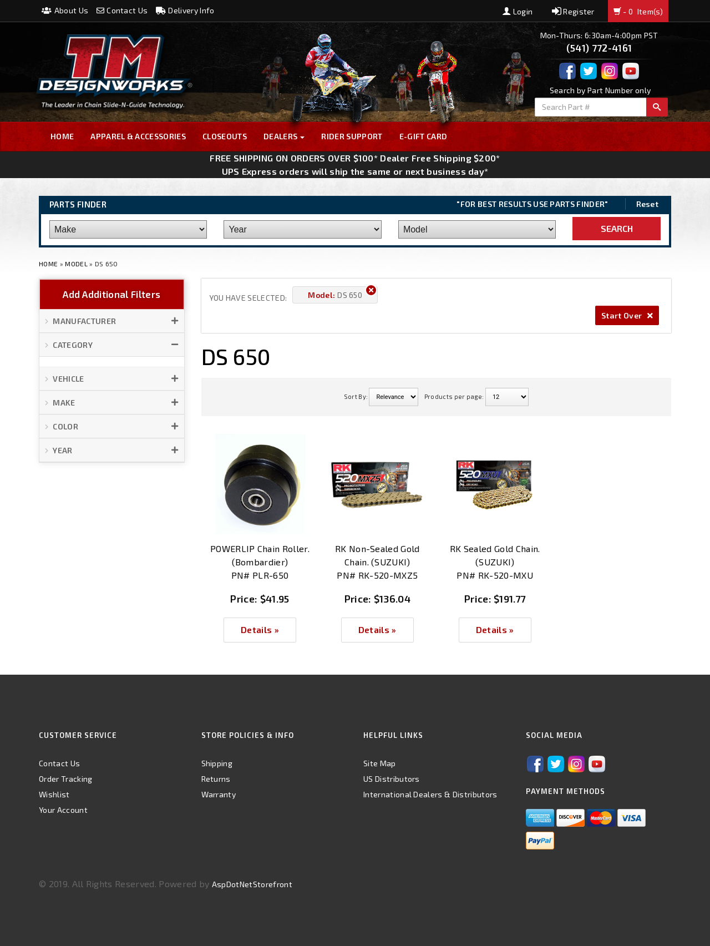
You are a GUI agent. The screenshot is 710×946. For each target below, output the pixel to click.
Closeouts (224, 136)
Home (62, 136)
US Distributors (391, 778)
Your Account (63, 810)
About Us (65, 10)
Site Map (379, 763)
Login (517, 11)
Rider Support (351, 136)
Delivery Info (185, 10)
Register (573, 11)
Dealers (284, 136)
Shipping (217, 763)
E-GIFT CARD (423, 136)
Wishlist (54, 794)
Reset (647, 204)
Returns (216, 778)
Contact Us (122, 10)
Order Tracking (65, 778)
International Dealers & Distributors (430, 794)
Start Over (627, 315)
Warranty (218, 794)
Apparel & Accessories (138, 136)
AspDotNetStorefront (252, 884)
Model (76, 263)
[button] (111, 321)
